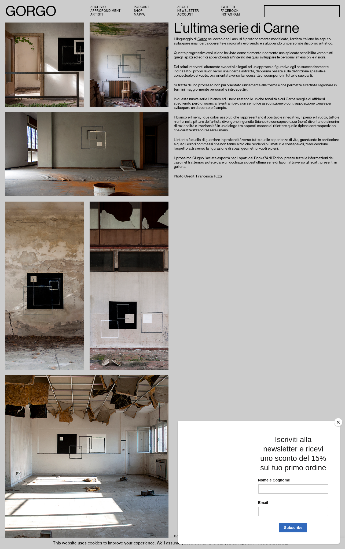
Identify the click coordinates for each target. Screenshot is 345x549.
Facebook (230, 10)
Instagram (230, 14)
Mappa (139, 14)
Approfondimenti (106, 10)
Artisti (96, 14)
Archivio (98, 7)
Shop (138, 10)
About (183, 7)
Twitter (228, 7)
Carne (202, 39)
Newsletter (188, 10)
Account (185, 14)
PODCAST (141, 7)
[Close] (338, 422)
